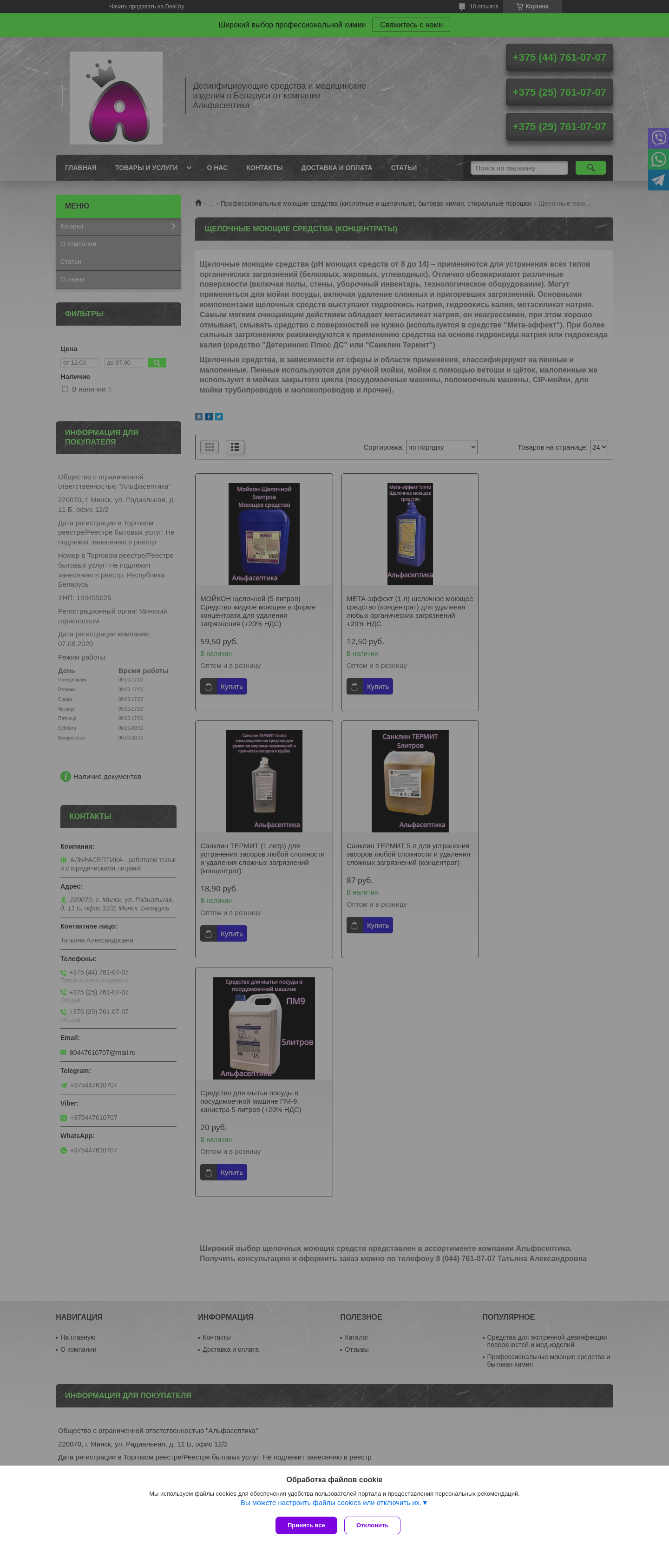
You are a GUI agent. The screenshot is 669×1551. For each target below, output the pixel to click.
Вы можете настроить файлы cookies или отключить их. (331, 1505)
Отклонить (375, 1525)
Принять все (306, 1525)
